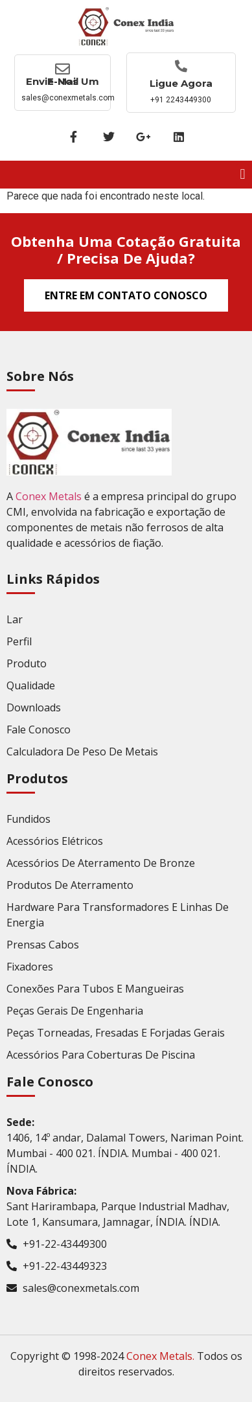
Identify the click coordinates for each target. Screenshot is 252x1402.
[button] (242, 174)
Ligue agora (181, 83)
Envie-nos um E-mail (62, 81)
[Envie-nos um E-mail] (62, 69)
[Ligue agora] (181, 66)
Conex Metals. (160, 1356)
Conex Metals (49, 496)
